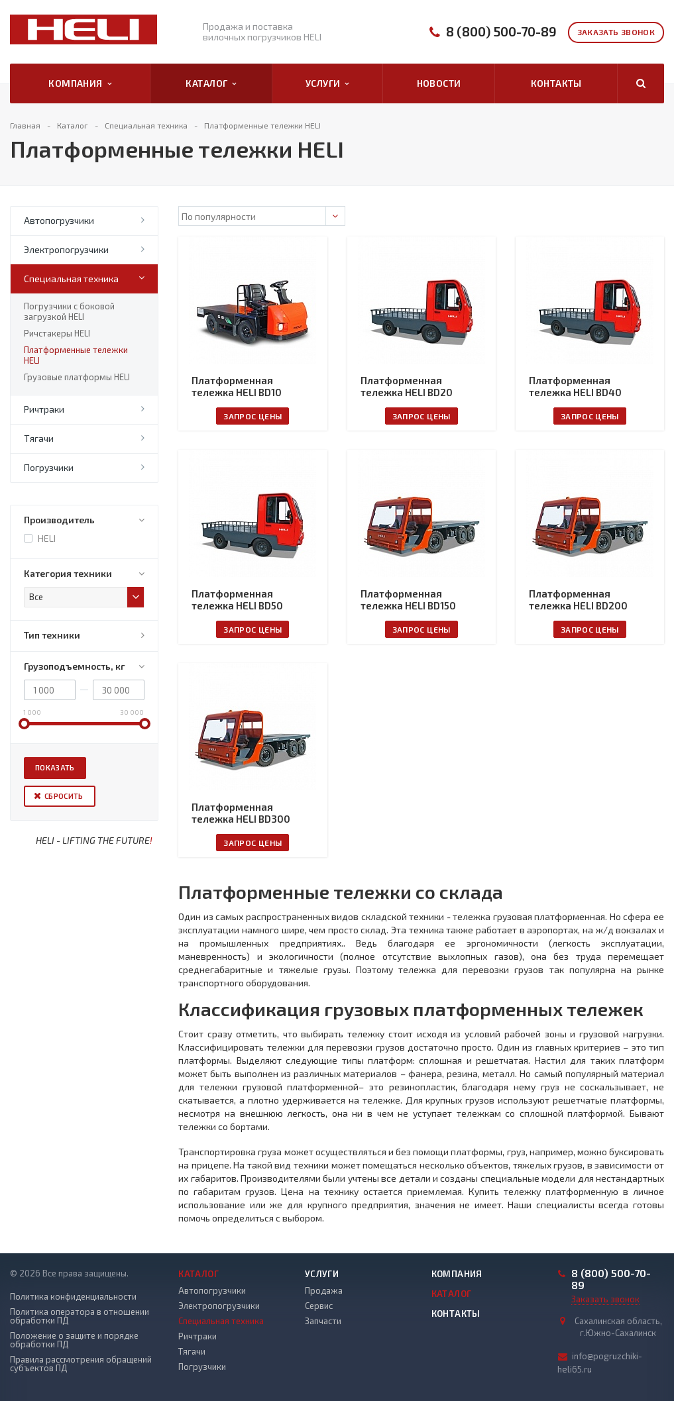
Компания (79, 83)
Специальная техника (71, 278)
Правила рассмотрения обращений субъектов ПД (81, 1364)
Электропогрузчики (66, 249)
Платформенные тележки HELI (76, 355)
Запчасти (323, 1321)
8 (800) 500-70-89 (501, 31)
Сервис (319, 1305)
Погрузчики (49, 467)
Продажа (324, 1290)
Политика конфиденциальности (73, 1296)
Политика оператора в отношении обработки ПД (79, 1316)
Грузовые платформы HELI (77, 377)
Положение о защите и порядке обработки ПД (74, 1340)
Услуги (327, 83)
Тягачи (39, 438)
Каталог (211, 83)
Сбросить (64, 796)
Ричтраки (44, 409)
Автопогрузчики (59, 220)
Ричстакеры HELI (57, 333)
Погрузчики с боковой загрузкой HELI (69, 311)
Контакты (556, 83)
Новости (439, 83)
